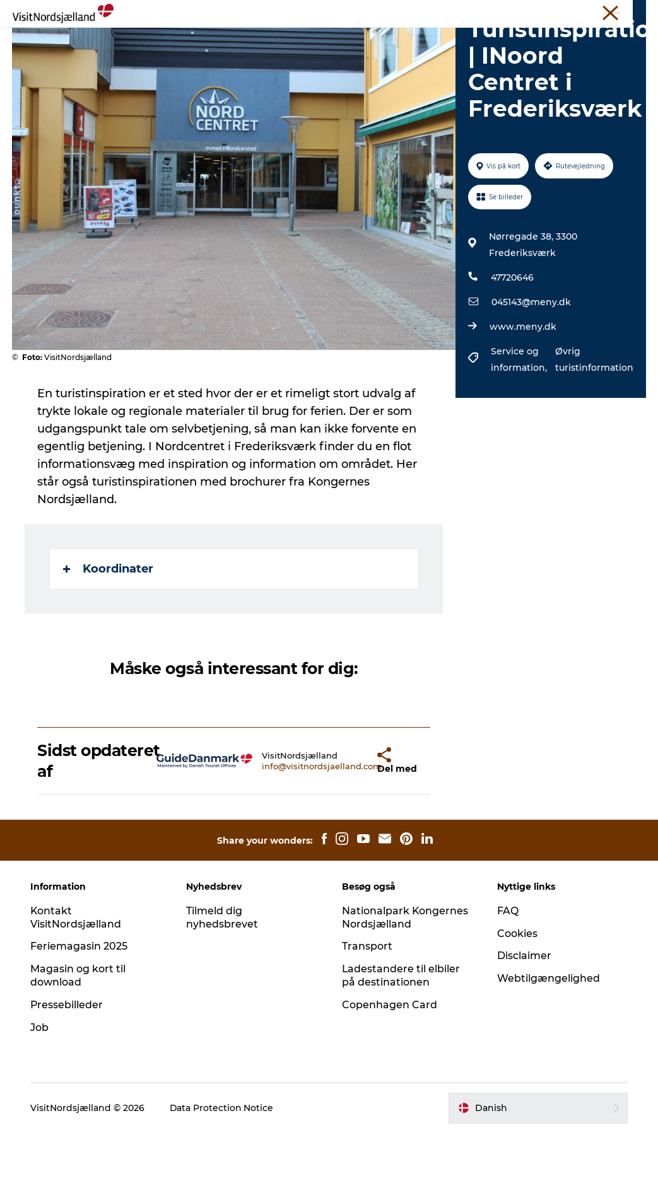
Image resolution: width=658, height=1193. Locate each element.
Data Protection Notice (223, 1167)
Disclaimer (524, 1015)
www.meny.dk (523, 386)
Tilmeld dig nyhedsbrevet (223, 977)
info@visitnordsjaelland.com (288, 826)
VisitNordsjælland (299, 12)
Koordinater (109, 629)
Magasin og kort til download (79, 1035)
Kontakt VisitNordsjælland (77, 977)
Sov (313, 41)
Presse (483, 12)
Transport (367, 1006)
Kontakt (630, 12)
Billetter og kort (574, 12)
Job (41, 1087)
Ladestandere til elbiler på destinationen (401, 1035)
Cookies (517, 993)
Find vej (478, 41)
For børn (420, 41)
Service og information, (520, 419)
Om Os (520, 12)
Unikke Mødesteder (422, 12)
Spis (218, 41)
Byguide (360, 41)
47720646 (512, 337)
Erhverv (358, 12)
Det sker (266, 41)
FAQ (508, 971)
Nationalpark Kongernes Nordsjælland (405, 977)
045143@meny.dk (531, 362)
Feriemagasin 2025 (80, 1006)
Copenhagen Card (389, 1065)
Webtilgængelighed (548, 1038)
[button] (346, 821)
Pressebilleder (68, 1065)
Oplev (175, 41)
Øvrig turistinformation (594, 419)
